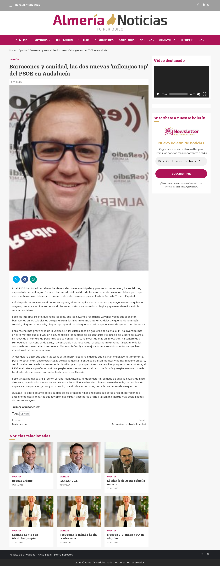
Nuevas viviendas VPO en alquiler (126, 511)
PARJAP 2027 (79, 457)
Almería (21, 40)
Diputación (64, 40)
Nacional (147, 40)
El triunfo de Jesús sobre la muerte (126, 457)
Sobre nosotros (63, 554)
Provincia (40, 40)
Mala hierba (45, 422)
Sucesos (84, 40)
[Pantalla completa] (204, 94)
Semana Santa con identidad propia (31, 511)
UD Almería (167, 40)
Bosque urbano (31, 457)
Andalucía (127, 40)
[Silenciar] (199, 94)
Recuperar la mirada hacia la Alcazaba (79, 511)
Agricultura (104, 40)
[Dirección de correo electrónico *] (181, 161)
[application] (181, 82)
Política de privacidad (22, 554)
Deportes (186, 40)
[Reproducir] (158, 94)
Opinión (14, 59)
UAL (201, 40)
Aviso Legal (45, 554)
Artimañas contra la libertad (112, 422)
